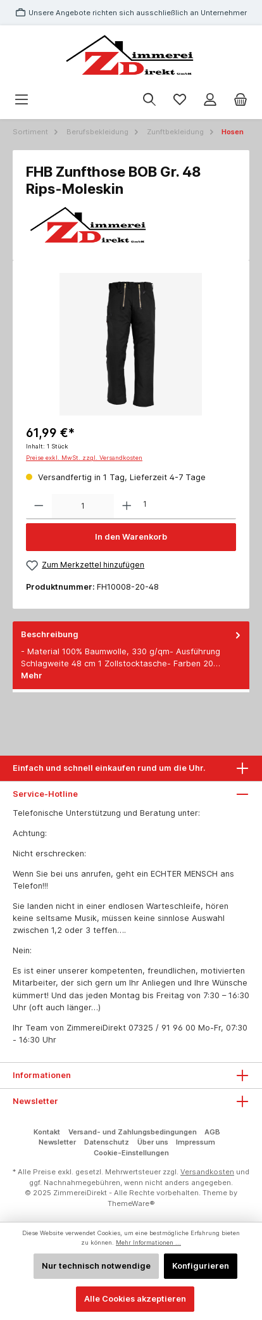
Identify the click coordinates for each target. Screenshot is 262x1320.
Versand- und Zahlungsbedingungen (132, 1131)
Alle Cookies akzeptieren (135, 1299)
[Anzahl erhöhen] (127, 506)
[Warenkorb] (240, 100)
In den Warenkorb (131, 537)
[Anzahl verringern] (39, 506)
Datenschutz (106, 1142)
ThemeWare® (131, 1203)
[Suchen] (149, 100)
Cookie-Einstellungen (131, 1152)
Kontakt (47, 1131)
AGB (212, 1131)
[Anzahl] (83, 506)
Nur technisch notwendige (96, 1266)
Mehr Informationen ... (148, 1242)
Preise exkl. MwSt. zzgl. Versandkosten (84, 457)
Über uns (152, 1142)
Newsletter (57, 1142)
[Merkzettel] (180, 100)
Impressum (195, 1142)
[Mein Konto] (210, 100)
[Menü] (21, 100)
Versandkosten (207, 1171)
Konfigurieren (200, 1266)
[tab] (131, 655)
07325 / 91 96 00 (162, 1027)
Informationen (42, 1075)
